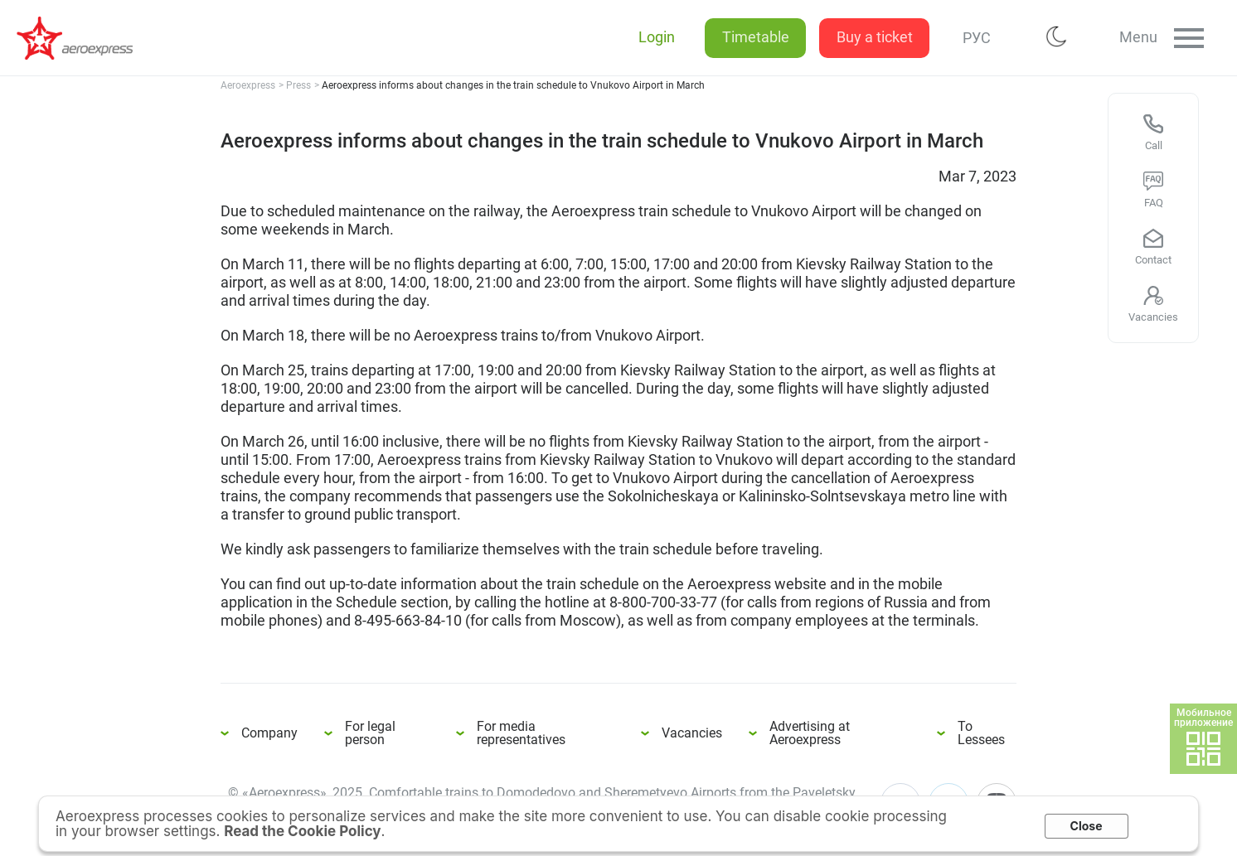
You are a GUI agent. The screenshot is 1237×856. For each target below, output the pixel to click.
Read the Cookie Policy (302, 831)
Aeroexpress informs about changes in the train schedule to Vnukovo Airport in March (83, 38)
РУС (971, 37)
